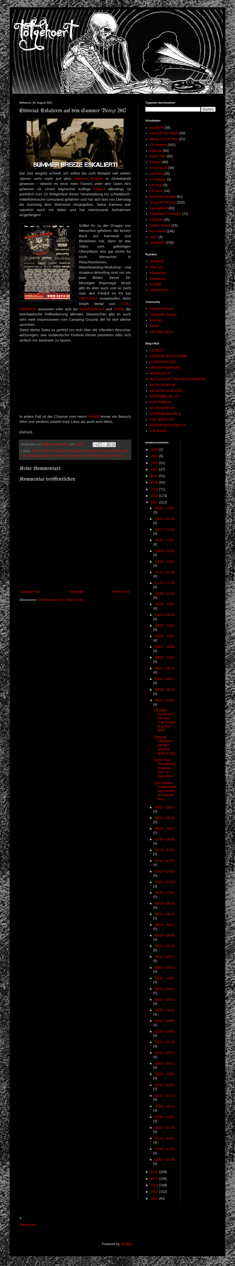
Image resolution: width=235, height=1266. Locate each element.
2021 (155, 476)
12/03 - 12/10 (165, 551)
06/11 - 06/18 (165, 914)
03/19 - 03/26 (165, 1042)
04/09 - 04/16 (165, 1010)
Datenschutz (159, 290)
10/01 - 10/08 (165, 647)
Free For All (158, 168)
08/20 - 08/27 (165, 807)
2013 (155, 1192)
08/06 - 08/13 (165, 829)
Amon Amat (48, 451)
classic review (160, 225)
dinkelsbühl (76, 451)
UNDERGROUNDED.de (168, 425)
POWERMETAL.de (164, 396)
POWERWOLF (91, 309)
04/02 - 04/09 (165, 1021)
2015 (155, 1179)
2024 (155, 456)
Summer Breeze (88, 178)
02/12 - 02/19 (165, 1096)
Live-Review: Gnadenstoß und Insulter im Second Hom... (165, 791)
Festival (104, 451)
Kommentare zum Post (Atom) (60, 600)
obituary (34, 456)
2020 (155, 482)
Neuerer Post (30, 592)
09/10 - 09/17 (165, 679)
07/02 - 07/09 (165, 882)
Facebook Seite (161, 309)
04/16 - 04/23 (165, 999)
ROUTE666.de (161, 402)
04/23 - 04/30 (165, 989)
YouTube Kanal (161, 332)
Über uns (157, 267)
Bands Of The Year (164, 139)
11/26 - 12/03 (165, 562)
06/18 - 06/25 (165, 903)
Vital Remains (115, 456)
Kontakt (155, 284)
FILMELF (157, 350)
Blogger (126, 1244)
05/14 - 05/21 (165, 957)
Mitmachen (158, 273)
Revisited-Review (163, 196)
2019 (155, 489)
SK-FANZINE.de (162, 408)
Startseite (76, 592)
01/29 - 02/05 (165, 1117)
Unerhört (156, 219)
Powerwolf (61, 456)
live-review (158, 231)
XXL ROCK (158, 431)
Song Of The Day (163, 202)
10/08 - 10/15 (165, 636)
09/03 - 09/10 (165, 690)
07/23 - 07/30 (165, 850)
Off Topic (156, 191)
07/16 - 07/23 (165, 861)
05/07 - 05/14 (165, 967)
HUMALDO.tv (160, 373)
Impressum (27, 1225)
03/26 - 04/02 (165, 1031)
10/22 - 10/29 (165, 615)
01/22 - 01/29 (165, 1127)
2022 (155, 469)
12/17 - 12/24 (165, 529)
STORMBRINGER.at (165, 414)
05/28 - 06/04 (165, 935)
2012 (155, 1198)
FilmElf (101, 189)
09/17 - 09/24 (165, 668)
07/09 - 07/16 (165, 871)
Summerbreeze (93, 456)
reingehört (157, 242)
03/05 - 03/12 (165, 1063)
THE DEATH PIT (162, 419)
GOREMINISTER (163, 362)
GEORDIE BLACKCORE (168, 356)
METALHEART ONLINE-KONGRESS (178, 379)
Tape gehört (159, 208)
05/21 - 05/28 (165, 946)
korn (125, 451)
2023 (155, 463)
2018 (155, 496)
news (154, 237)
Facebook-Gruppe (163, 314)
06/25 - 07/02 (165, 893)
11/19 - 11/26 (165, 572)
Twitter (155, 326)
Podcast (156, 320)
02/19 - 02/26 (165, 1085)
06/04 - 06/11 (165, 925)
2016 (155, 1172)
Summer (75, 456)
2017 (35, 451)
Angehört (157, 128)
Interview (156, 173)
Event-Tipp (158, 156)
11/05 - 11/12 (165, 593)
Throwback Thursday (165, 214)
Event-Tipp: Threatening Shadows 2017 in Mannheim (165, 768)
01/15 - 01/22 (165, 1138)
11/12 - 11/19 (165, 583)
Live (24, 456)
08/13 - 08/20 (165, 818)
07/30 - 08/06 (165, 839)
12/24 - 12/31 (165, 519)
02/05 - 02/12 (165, 1106)
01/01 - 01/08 (165, 1159)
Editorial (91, 451)
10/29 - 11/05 (165, 604)
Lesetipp (156, 185)
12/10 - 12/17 (165, 540)
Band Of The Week (164, 133)
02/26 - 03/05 (165, 1074)
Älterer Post (121, 592)
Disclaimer (157, 279)
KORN (119, 309)
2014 (155, 1185)
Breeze (63, 451)
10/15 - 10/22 (165, 625)
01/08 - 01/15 (165, 1149)
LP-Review (158, 179)
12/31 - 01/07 (165, 508)
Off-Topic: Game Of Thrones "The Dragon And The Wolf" (165, 720)
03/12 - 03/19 (165, 1053)
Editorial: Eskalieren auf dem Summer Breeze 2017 (165, 745)
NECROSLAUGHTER (166, 391)
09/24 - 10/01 (165, 657)
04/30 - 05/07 (165, 978)
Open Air (47, 456)
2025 (155, 449)
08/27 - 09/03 (165, 700)
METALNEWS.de (163, 385)
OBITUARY (89, 298)
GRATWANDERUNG (165, 367)
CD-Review (158, 145)
